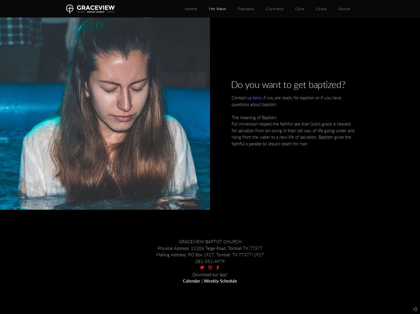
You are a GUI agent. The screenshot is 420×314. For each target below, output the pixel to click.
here (257, 98)
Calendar (191, 281)
